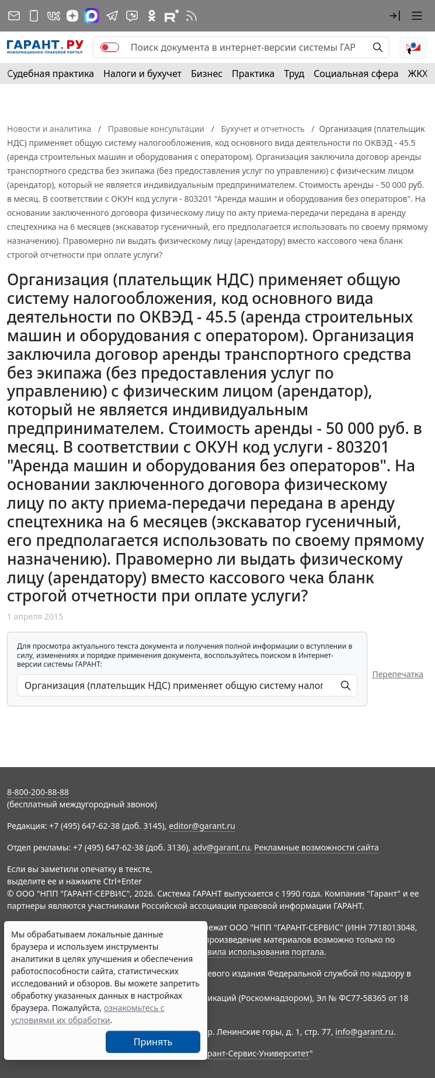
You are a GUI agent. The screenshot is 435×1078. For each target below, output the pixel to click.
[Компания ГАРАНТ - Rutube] (172, 16)
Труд (294, 73)
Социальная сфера (356, 73)
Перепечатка (397, 674)
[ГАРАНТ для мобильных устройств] (34, 16)
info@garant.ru (364, 1031)
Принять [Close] (153, 1041)
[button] (395, 16)
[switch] (109, 47)
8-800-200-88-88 (38, 791)
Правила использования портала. (259, 951)
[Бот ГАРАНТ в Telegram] (132, 16)
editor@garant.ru (202, 825)
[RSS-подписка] (192, 16)
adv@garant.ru (221, 847)
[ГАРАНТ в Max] (91, 15)
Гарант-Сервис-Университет (254, 1053)
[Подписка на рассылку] (14, 16)
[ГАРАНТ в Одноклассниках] (152, 16)
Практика (253, 73)
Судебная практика (50, 73)
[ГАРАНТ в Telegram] (112, 16)
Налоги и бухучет (142, 73)
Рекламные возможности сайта (316, 847)
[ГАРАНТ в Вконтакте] (54, 16)
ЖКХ (418, 73)
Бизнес (206, 73)
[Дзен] (72, 16)
